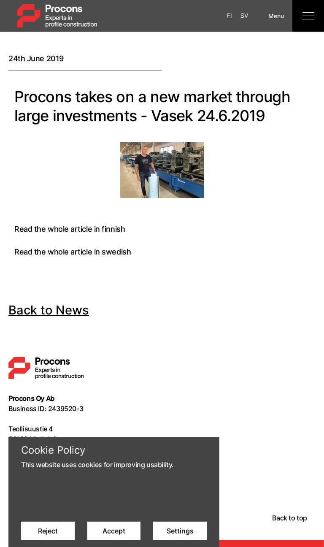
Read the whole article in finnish (69, 229)
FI (229, 15)
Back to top (289, 518)
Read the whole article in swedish (72, 251)
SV (244, 15)
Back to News (48, 310)
